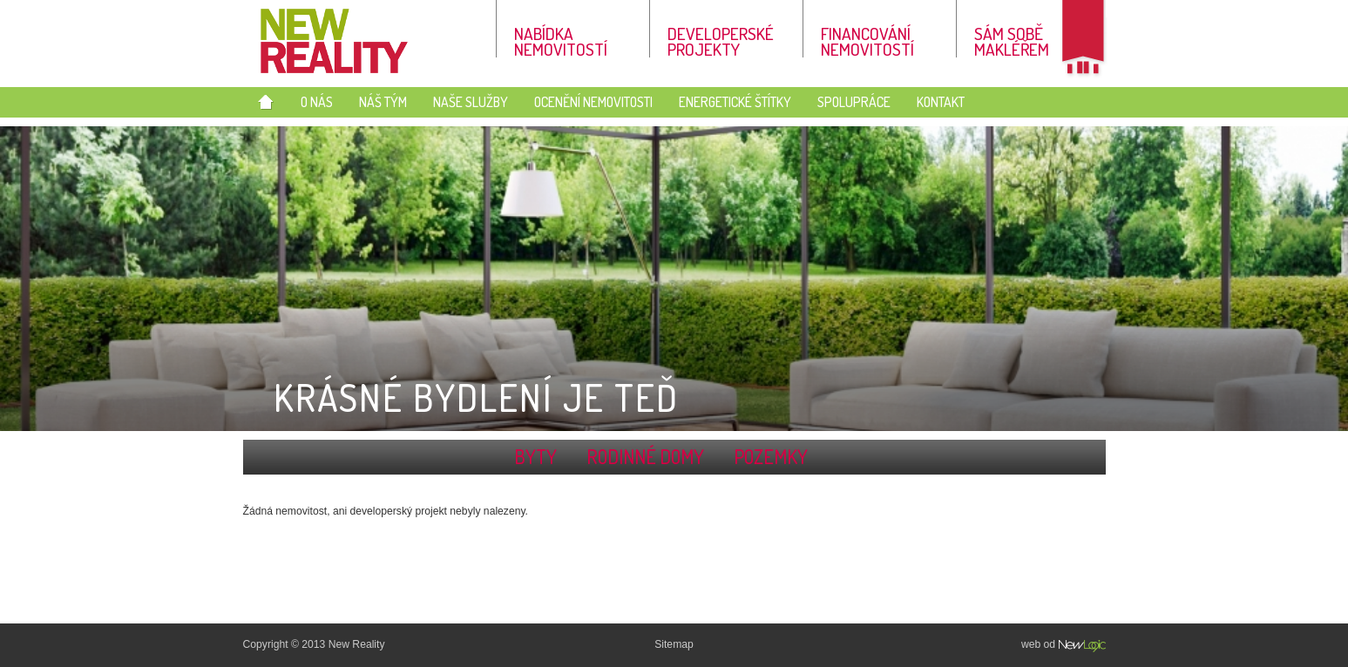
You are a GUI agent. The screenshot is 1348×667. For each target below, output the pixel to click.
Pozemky (771, 456)
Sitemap (674, 644)
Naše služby (470, 102)
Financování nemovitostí (867, 40)
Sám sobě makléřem (1011, 40)
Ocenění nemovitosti (593, 102)
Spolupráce (854, 102)
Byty (535, 456)
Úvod (265, 104)
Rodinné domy (645, 456)
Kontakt (941, 102)
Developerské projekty (720, 40)
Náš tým (383, 102)
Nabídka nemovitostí (560, 40)
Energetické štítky (735, 102)
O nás (317, 102)
